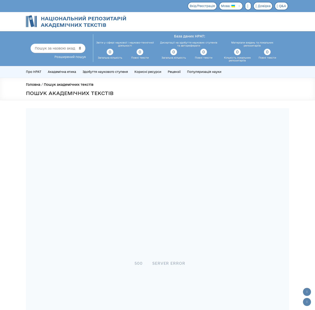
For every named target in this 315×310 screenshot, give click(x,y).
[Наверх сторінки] (307, 292)
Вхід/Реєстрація (202, 6)
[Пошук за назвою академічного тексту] (58, 48)
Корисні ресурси (147, 71)
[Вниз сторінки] (307, 302)
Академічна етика (62, 71)
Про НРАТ (33, 71)
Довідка (262, 6)
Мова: (228, 6)
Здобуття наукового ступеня (105, 71)
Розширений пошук (70, 57)
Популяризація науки (204, 71)
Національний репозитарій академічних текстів (83, 22)
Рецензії (174, 71)
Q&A (281, 6)
